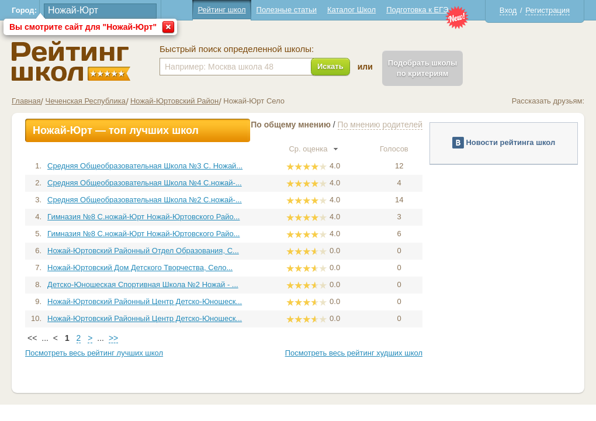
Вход (508, 10)
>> (113, 338)
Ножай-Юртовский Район (174, 100)
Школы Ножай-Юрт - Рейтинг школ (71, 61)
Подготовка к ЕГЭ (417, 9)
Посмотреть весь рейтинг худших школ (353, 352)
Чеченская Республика (85, 100)
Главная (26, 100)
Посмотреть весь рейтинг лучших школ (94, 352)
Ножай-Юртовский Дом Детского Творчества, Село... (140, 267)
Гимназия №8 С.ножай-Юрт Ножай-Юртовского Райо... (143, 216)
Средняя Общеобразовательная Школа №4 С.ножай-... (144, 182)
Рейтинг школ (221, 9)
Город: (24, 10)
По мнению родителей (380, 124)
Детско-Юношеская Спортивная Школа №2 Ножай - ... (142, 284)
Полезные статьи (287, 9)
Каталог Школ (351, 9)
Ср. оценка (313, 148)
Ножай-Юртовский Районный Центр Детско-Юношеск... (144, 301)
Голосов (399, 148)
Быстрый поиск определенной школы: (237, 49)
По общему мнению (291, 124)
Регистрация (547, 10)
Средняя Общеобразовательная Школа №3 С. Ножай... (144, 165)
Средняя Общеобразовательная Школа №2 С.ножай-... (144, 199)
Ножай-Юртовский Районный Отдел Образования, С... (143, 250)
